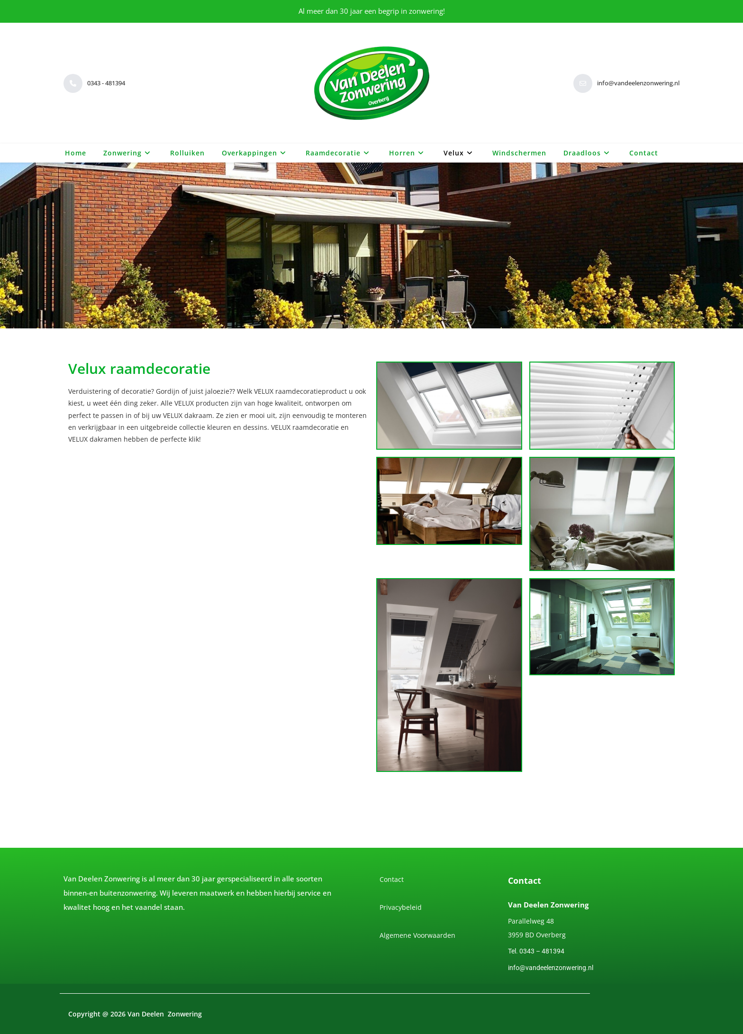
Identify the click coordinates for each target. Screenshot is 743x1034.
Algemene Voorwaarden (417, 935)
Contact (392, 879)
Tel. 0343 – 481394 (536, 951)
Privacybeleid (401, 907)
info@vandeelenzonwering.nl (550, 967)
